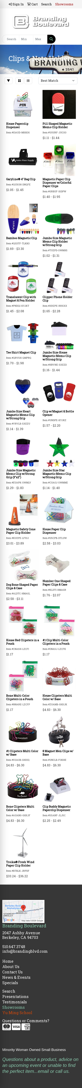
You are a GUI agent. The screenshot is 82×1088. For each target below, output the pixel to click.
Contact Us (12, 971)
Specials (10, 982)
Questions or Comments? (25, 1020)
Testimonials (14, 1001)
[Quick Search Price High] (40, 39)
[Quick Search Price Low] (26, 39)
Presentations (15, 996)
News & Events (16, 977)
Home (7, 961)
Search (8, 991)
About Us (10, 966)
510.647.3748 (13, 946)
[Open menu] (74, 39)
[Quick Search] (10, 39)
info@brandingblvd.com (25, 951)
